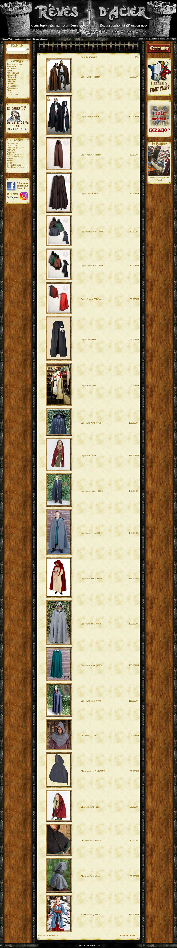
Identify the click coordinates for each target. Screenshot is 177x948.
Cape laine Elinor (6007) (91, 533)
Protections (12, 69)
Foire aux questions (15, 148)
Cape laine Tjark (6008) (91, 701)
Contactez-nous (157, 39)
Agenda (10, 152)
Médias (10, 158)
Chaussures (13, 86)
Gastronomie (12, 94)
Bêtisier (10, 161)
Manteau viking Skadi (90, 914)
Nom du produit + (89, 57)
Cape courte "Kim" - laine (92, 265)
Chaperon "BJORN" (89, 735)
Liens (9, 163)
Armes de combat (14, 64)
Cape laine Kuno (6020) (91, 665)
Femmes (12, 81)
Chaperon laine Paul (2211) (93, 771)
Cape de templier (88, 385)
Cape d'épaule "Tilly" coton (92, 299)
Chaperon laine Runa (90, 807)
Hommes (12, 84)
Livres (9, 92)
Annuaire (11, 150)
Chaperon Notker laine (90, 876)
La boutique (171, 39)
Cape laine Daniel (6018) (92, 491)
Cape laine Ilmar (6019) (91, 624)
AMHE (10, 71)
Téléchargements (14, 154)
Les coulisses (13, 156)
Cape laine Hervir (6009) (91, 579)
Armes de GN (13, 73)
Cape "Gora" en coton (90, 77)
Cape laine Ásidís (88, 455)
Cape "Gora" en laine (90, 116)
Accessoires (12, 88)
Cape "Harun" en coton (91, 155)
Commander (143, 39)
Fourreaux (11, 66)
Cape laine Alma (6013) (91, 423)
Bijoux (9, 90)
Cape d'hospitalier (89, 339)
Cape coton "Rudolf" (90, 193)
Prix (137, 57)
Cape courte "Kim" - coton (92, 232)
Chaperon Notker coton (91, 841)
